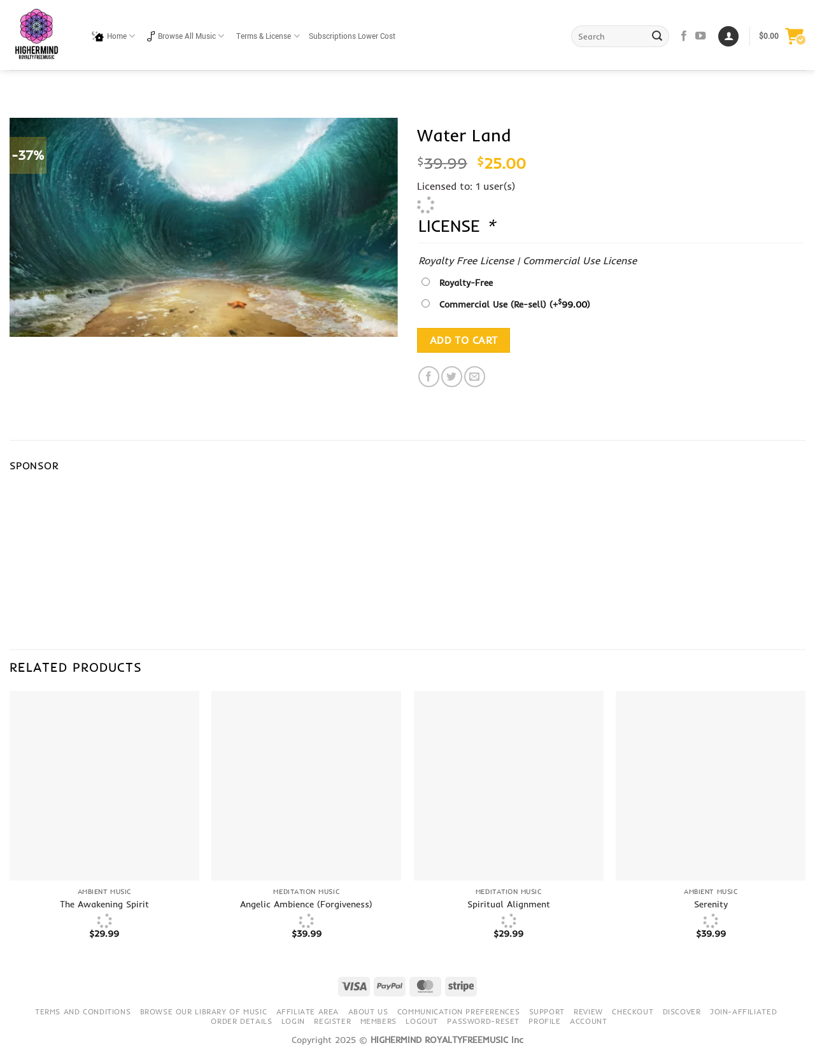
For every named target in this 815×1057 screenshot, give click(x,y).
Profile (544, 1021)
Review (588, 1011)
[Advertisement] (475, 545)
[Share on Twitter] (451, 376)
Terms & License (267, 36)
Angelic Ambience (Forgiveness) (306, 904)
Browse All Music (185, 36)
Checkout (632, 1011)
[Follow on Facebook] (684, 36)
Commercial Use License (580, 260)
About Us (368, 1011)
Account (588, 1021)
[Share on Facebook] (428, 376)
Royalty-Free (466, 282)
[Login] (728, 36)
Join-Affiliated (743, 1011)
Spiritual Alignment (508, 904)
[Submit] (658, 36)
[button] (782, 36)
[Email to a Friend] (474, 376)
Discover (682, 1011)
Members (378, 1021)
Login (293, 1021)
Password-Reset (483, 1021)
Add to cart (464, 340)
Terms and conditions (83, 1011)
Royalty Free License (466, 260)
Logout (422, 1021)
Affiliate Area (307, 1011)
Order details (241, 1021)
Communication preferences (458, 1011)
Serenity (711, 904)
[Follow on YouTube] (700, 36)
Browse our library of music (203, 1011)
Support (547, 1011)
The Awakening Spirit (104, 904)
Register (332, 1021)
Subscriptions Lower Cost (352, 36)
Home (113, 36)
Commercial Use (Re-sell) (514, 304)
